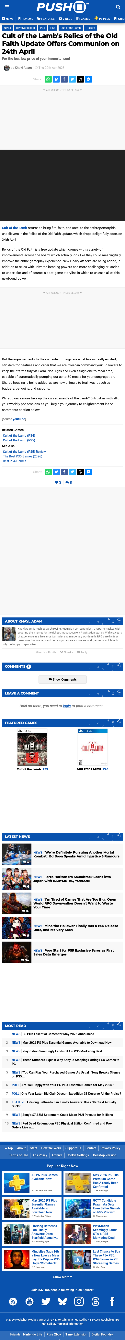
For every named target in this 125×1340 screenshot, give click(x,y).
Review (24, 452)
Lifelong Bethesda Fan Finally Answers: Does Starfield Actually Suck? (64, 1104)
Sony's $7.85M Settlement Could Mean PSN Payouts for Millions (62, 1115)
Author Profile (46, 652)
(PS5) (19, 440)
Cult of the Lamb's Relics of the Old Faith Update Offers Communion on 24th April (60, 43)
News (7, 28)
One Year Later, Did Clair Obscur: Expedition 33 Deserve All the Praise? (66, 1093)
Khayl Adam (23, 68)
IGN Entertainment (61, 1319)
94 (25, 960)
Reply (82, 652)
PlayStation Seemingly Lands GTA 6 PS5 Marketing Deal (57, 1051)
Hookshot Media (25, 1319)
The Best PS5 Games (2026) (22, 456)
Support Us (73, 1148)
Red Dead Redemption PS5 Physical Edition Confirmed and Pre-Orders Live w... (62, 1125)
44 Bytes (93, 1319)
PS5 (42, 28)
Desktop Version (104, 1155)
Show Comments (63, 679)
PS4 (52, 28)
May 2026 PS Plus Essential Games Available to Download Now (62, 1043)
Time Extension (76, 1334)
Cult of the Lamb (71, 28)
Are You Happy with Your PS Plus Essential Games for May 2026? (63, 1085)
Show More (62, 1277)
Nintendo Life (32, 1334)
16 (25, 911)
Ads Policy (39, 1155)
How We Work (51, 1148)
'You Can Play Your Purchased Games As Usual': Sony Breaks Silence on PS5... (66, 1074)
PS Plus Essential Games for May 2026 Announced (53, 1034)
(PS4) (19, 435)
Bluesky (66, 652)
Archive (56, 1155)
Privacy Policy (110, 1148)
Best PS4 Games (14, 461)
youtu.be (19, 419)
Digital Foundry (102, 1334)
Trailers (90, 28)
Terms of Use (18, 1155)
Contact (90, 1148)
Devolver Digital (25, 28)
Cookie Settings (78, 1155)
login (67, 706)
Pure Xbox (54, 1334)
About (21, 1148)
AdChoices (107, 1319)
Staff (33, 1148)
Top (9, 1148)
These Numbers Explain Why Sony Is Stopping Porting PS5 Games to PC (65, 1062)
